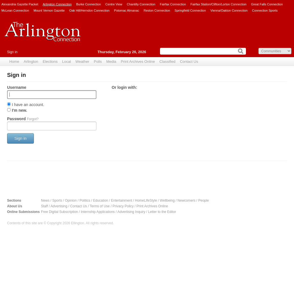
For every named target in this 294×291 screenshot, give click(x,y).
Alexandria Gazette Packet (19, 4)
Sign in (12, 52)
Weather (82, 61)
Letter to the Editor (162, 212)
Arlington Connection (57, 4)
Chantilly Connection (141, 4)
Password (22, 119)
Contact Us (189, 61)
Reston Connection (157, 10)
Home (14, 61)
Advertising (59, 206)
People (203, 200)
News (45, 200)
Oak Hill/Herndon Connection (89, 10)
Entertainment (121, 200)
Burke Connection (88, 4)
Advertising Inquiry (131, 212)
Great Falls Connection (267, 4)
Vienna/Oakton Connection (228, 10)
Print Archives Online (138, 61)
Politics (84, 200)
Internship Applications (98, 212)
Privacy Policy (123, 206)
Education (100, 200)
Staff (44, 206)
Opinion (71, 200)
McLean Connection (15, 10)
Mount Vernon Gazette (49, 10)
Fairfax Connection (173, 4)
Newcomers (186, 200)
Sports (57, 200)
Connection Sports (265, 10)
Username (16, 87)
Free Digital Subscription (59, 212)
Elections (50, 61)
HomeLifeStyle (146, 200)
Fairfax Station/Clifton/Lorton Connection (219, 4)
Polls (98, 61)
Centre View (113, 4)
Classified (167, 61)
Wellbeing (167, 200)
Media (111, 61)
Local (66, 61)
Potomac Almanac (126, 10)
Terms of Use (100, 206)
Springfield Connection (190, 10)
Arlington (31, 61)
